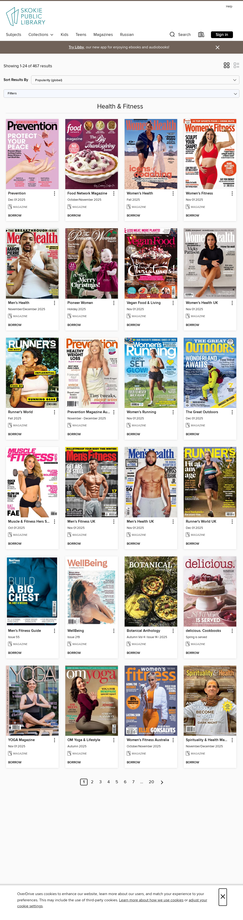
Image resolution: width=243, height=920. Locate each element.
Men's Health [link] (18, 303)
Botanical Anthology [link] (143, 631)
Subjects (13, 34)
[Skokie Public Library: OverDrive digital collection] (25, 16)
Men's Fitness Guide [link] (24, 631)
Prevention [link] (17, 193)
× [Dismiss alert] (217, 48)
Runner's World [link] (20, 412)
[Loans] (201, 35)
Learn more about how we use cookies (151, 900)
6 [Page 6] (125, 782)
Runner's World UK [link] (201, 522)
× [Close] (223, 897)
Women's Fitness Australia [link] (148, 740)
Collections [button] (41, 34)
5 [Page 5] (117, 782)
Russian (127, 34)
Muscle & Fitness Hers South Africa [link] (30, 522)
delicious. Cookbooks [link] (203, 631)
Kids (64, 34)
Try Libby (76, 47)
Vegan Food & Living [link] (144, 303)
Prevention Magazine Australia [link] (89, 412)
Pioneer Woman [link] (80, 303)
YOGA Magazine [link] (21, 740)
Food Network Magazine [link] (87, 193)
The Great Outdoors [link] (202, 412)
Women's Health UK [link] (202, 303)
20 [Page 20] (151, 782)
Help (229, 6)
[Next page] (162, 782)
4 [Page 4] (108, 782)
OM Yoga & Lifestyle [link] (83, 740)
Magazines (103, 34)
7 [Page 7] (133, 782)
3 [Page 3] (100, 782)
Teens (81, 34)
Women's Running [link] (141, 412)
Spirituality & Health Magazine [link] (208, 740)
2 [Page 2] (92, 782)
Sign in (222, 34)
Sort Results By (16, 80)
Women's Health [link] (140, 193)
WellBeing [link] (75, 631)
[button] (179, 35)
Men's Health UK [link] (140, 522)
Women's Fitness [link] (199, 193)
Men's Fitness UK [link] (81, 522)
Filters (12, 93)
